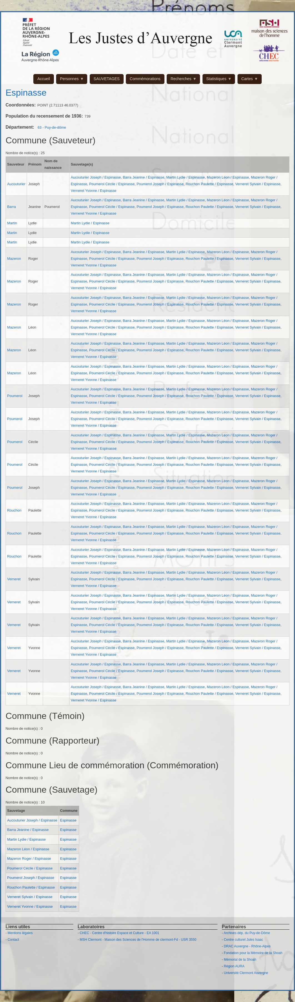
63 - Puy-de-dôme (52, 127)
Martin (12, 223)
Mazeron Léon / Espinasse (228, 177)
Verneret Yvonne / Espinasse (93, 191)
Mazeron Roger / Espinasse (29, 858)
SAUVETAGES (107, 79)
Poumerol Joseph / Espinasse (160, 184)
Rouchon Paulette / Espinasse (209, 184)
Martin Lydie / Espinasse (185, 177)
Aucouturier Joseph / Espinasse (96, 177)
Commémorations (145, 79)
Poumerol (14, 396)
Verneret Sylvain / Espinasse (258, 184)
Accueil (43, 79)
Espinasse (68, 820)
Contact (13, 940)
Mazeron (14, 258)
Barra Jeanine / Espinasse (143, 177)
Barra (11, 207)
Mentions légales (20, 933)
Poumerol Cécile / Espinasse (112, 184)
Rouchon (14, 510)
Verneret (14, 579)
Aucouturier (16, 184)
